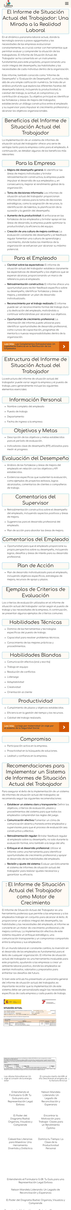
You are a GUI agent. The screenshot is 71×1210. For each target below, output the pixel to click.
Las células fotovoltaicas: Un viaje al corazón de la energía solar (18, 1078)
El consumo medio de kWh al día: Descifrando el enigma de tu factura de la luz (53, 1078)
